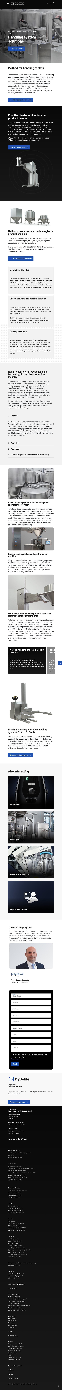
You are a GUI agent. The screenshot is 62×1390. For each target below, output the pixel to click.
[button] (60, 663)
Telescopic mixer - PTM (15, 1210)
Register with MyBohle (15, 1344)
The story (11, 1323)
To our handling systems (20, 755)
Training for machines (15, 1308)
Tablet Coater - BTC (14, 1225)
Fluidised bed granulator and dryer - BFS (21, 1168)
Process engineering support (17, 1299)
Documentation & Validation (17, 1310)
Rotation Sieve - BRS (15, 1195)
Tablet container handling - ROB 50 (19, 1250)
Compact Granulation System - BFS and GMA (22, 1173)
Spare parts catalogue (15, 1348)
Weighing (11, 1155)
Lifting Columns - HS (15, 1241)
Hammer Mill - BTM (14, 1197)
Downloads (11, 1327)
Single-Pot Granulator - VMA (17, 1175)
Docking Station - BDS (15, 1245)
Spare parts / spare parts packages (19, 1305)
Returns (10, 1355)
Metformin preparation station (18, 1254)
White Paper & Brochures (16, 1346)
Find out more (16, 48)
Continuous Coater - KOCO (17, 1228)
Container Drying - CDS (15, 1276)
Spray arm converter (14, 1359)
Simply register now (19, 1102)
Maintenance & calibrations (17, 1301)
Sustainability (12, 1320)
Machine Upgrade (13, 1303)
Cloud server (12, 1353)
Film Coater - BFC (13, 1221)
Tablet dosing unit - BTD (16, 1252)
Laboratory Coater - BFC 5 (16, 1230)
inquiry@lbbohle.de (22, 980)
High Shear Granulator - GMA (17, 1170)
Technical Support (14, 1296)
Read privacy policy (17, 1059)
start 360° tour (12, 1325)
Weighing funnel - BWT (15, 1157)
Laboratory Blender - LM (16, 1213)
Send (15, 1064)
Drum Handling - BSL (14, 1256)
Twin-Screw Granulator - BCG (17, 1177)
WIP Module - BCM (14, 1278)
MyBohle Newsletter (14, 1350)
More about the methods (21, 258)
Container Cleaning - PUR (16, 1273)
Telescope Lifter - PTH (15, 1243)
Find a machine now (19, 147)
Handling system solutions (16, 1248)
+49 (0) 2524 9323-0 (19, 1125)
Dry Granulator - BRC (14, 1179)
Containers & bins (14, 1265)
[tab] (31, 417)
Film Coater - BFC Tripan (16, 1223)
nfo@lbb (16, 1122)
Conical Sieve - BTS (14, 1193)
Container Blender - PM (15, 1208)
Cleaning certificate (14, 1357)
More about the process (20, 100)
